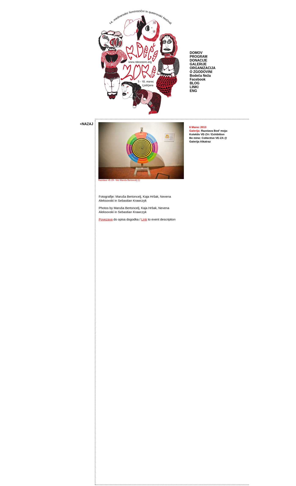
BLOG (195, 83)
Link (144, 219)
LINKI (194, 87)
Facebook (198, 79)
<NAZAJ (86, 124)
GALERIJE (198, 64)
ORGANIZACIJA (203, 68)
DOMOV (196, 53)
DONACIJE (198, 60)
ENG (193, 91)
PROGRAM (199, 56)
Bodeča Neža (200, 75)
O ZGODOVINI (201, 72)
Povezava (106, 219)
